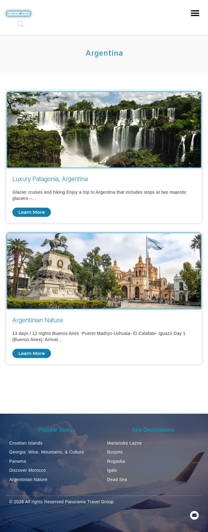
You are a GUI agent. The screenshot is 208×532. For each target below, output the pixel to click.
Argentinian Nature (28, 479)
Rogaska (116, 461)
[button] (195, 13)
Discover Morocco (27, 470)
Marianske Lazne (124, 443)
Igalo (112, 470)
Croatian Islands (26, 443)
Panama (17, 461)
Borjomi (115, 452)
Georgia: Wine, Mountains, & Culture (46, 452)
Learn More (32, 212)
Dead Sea (117, 479)
